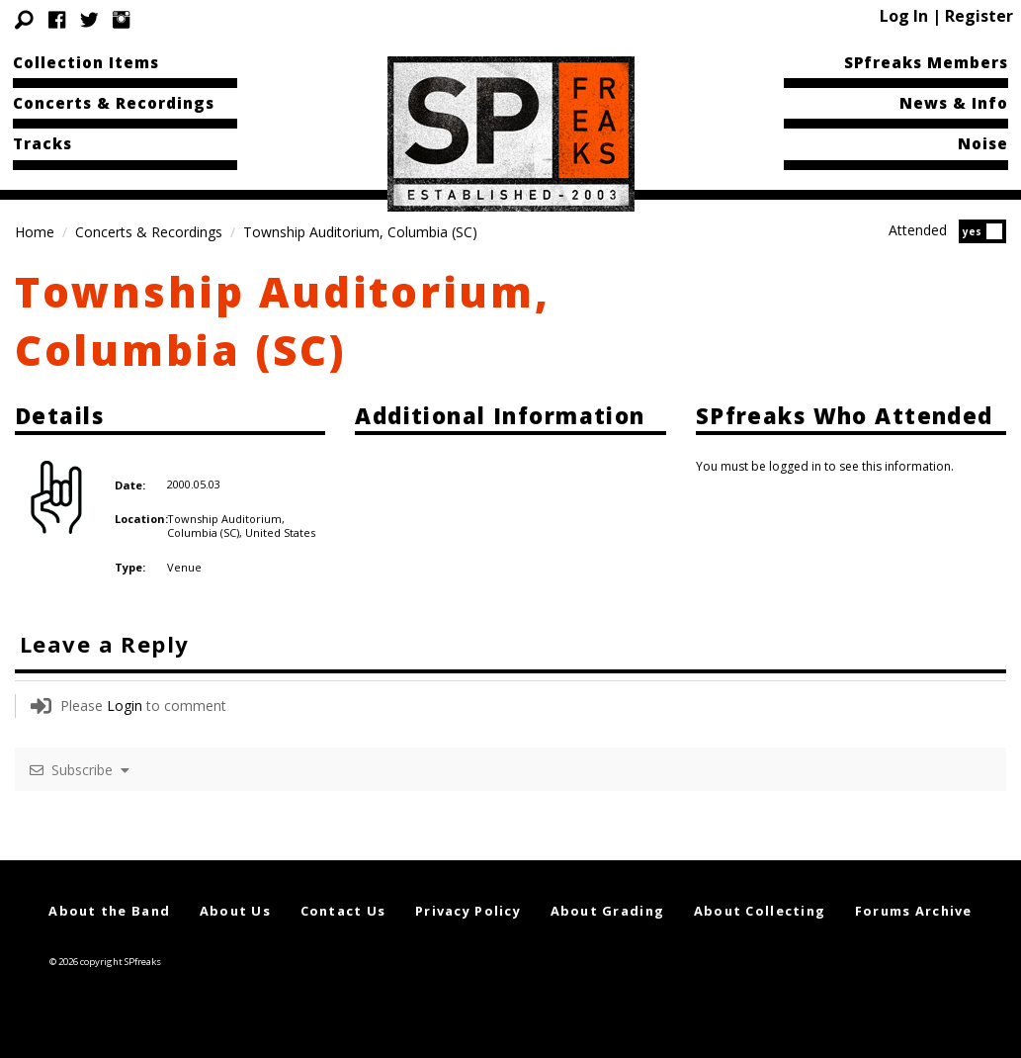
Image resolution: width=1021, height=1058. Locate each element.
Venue (184, 567)
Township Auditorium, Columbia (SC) (283, 320)
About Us (235, 911)
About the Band (109, 911)
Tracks (42, 143)
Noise (983, 143)
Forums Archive (914, 911)
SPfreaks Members (926, 62)
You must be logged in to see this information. (825, 466)
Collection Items (86, 62)
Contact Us (343, 911)
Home (34, 231)
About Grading (608, 911)
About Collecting (759, 911)
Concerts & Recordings (113, 103)
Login (124, 705)
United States (280, 532)
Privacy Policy (468, 911)
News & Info (953, 103)
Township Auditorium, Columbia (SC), (226, 525)
